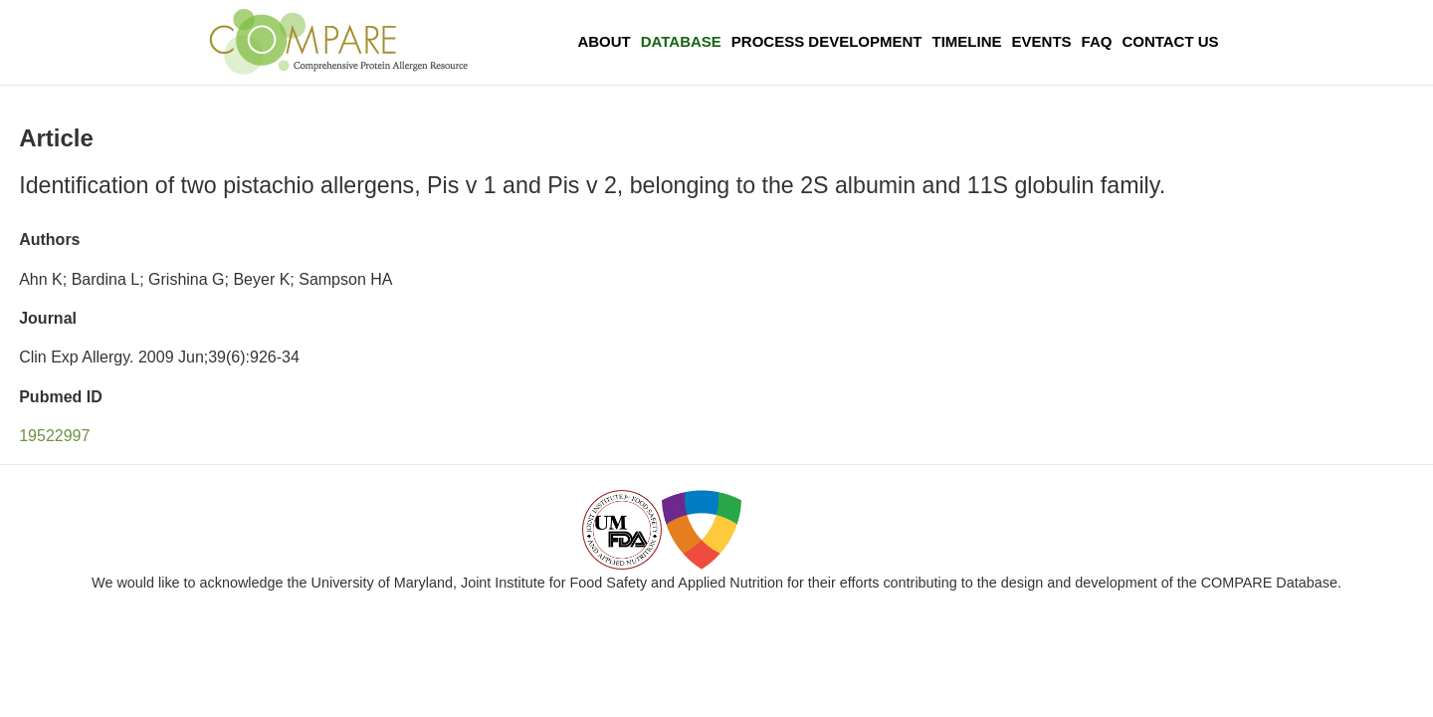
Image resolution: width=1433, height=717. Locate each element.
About (603, 41)
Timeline (967, 41)
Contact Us (1170, 41)
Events (1042, 41)
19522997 (54, 435)
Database (681, 41)
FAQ (1097, 41)
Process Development (826, 41)
